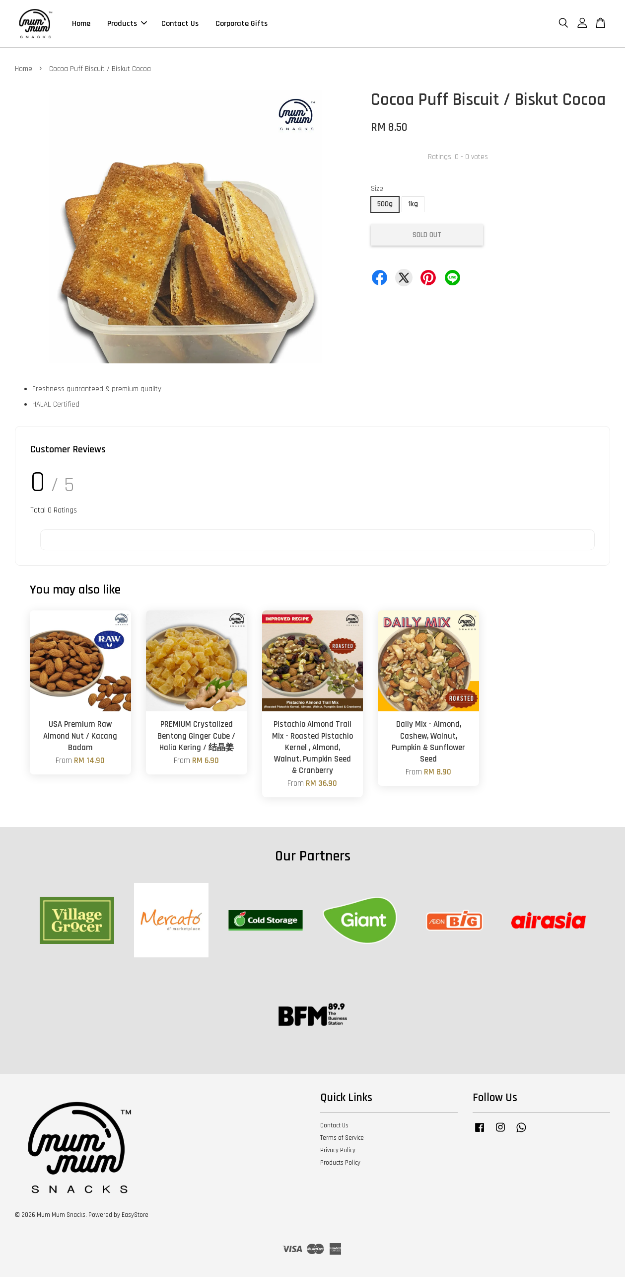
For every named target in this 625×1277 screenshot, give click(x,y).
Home (81, 23)
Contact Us (180, 23)
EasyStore (135, 1215)
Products (127, 23)
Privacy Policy (337, 1150)
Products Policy (340, 1163)
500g (385, 204)
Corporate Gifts (241, 23)
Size (377, 188)
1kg (413, 204)
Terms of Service (342, 1138)
